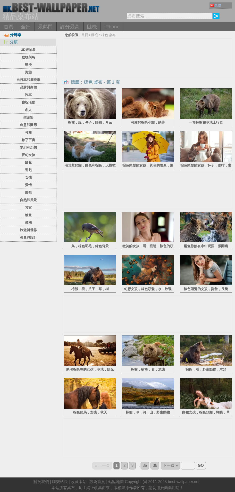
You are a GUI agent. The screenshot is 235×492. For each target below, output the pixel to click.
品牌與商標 (28, 87)
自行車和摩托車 (28, 80)
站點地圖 (116, 482)
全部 (26, 26)
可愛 (28, 132)
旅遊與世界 (28, 230)
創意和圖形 (28, 125)
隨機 (92, 26)
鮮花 (28, 162)
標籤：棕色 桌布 (103, 35)
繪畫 (28, 215)
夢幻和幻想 (28, 147)
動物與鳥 (28, 57)
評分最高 (70, 26)
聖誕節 (28, 117)
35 (145, 465)
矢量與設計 (28, 237)
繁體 (215, 5)
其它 (28, 207)
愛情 (28, 185)
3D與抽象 (28, 50)
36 (155, 465)
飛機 (28, 222)
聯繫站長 (60, 482)
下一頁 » (170, 465)
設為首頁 (97, 482)
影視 (28, 192)
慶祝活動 (28, 102)
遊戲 (28, 170)
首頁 (8, 26)
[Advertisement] (148, 75)
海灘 (28, 72)
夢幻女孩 (28, 155)
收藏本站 (78, 482)
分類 (10, 42)
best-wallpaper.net (183, 482)
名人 (28, 110)
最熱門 (45, 26)
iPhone (111, 26)
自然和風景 (28, 200)
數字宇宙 (28, 140)
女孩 (28, 177)
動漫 (28, 65)
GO (201, 465)
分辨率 (12, 35)
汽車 (28, 95)
